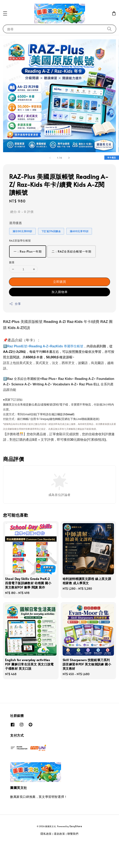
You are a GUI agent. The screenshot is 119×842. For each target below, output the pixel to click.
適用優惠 (15, 223)
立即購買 (59, 281)
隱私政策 (46, 833)
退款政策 (59, 833)
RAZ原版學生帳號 (20, 240)
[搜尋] (109, 29)
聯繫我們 (73, 833)
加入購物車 (59, 292)
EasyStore (76, 826)
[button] (5, 13)
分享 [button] (15, 304)
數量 (12, 262)
